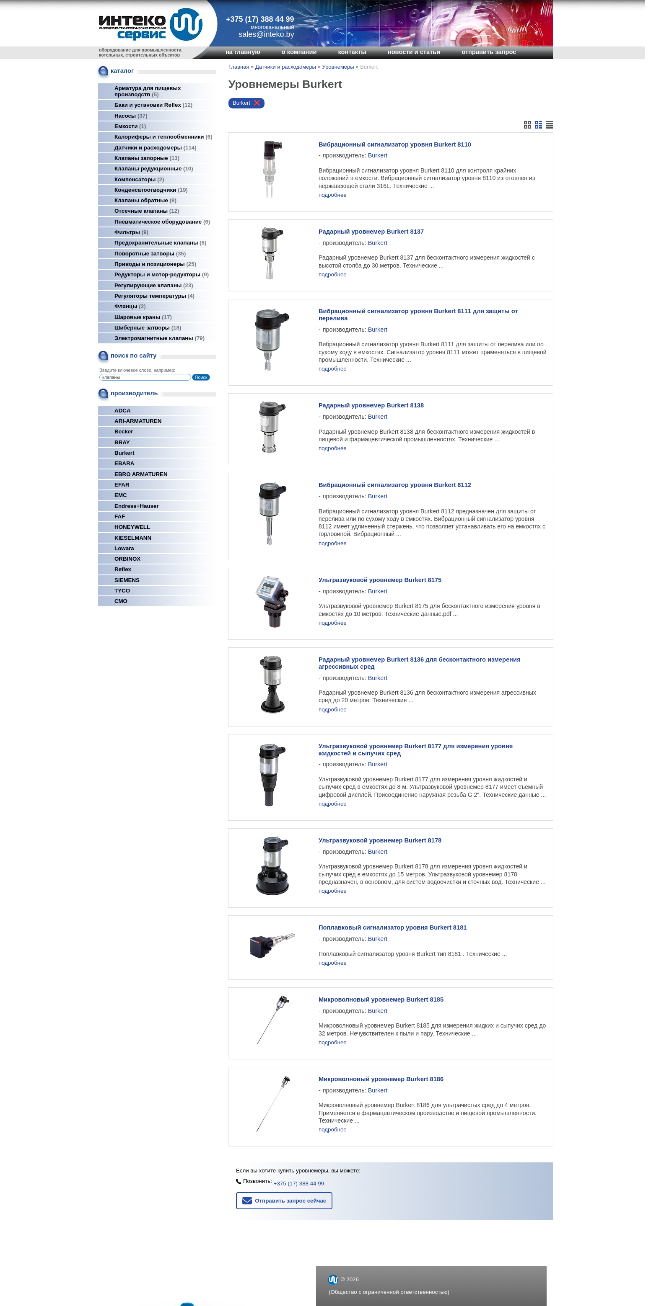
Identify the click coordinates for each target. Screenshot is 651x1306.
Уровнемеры (338, 67)
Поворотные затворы (150, 253)
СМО (120, 601)
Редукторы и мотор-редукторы (161, 274)
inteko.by (340, 1279)
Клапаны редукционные (153, 168)
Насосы (131, 116)
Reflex (122, 569)
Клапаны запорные (146, 158)
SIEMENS (127, 580)
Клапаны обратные (145, 200)
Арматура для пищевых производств (147, 91)
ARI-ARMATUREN (137, 421)
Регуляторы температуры (154, 296)
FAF (119, 516)
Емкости (130, 126)
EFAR (122, 485)
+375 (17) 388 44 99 (260, 19)
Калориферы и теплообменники (163, 137)
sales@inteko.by (349, 1268)
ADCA (122, 410)
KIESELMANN (132, 538)
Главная (238, 67)
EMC (120, 495)
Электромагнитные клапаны (159, 338)
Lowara (124, 548)
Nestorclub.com (431, 1294)
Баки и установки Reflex (153, 105)
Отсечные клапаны (146, 211)
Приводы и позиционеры (155, 264)
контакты (352, 52)
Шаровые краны (143, 317)
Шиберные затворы (147, 328)
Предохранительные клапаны (160, 243)
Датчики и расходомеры (155, 147)
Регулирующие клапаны (153, 285)
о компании (299, 52)
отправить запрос (489, 52)
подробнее (333, 195)
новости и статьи (414, 52)
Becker (123, 431)
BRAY (122, 442)
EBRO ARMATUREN (141, 474)
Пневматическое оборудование (162, 222)
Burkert (124, 453)
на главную (243, 52)
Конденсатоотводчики (151, 190)
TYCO (122, 590)
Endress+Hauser (136, 506)
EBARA (124, 463)
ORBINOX (127, 559)
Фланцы (130, 306)
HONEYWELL (132, 527)
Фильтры (131, 232)
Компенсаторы (139, 179)
